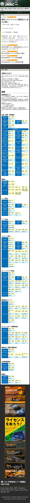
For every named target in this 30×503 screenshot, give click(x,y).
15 (18, 66)
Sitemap (3, 492)
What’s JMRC (14, 488)
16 (19, 66)
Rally (7, 490)
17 (21, 66)
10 (9, 66)
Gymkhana (22, 488)
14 (16, 66)
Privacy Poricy (23, 490)
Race (11, 490)
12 (12, 66)
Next (25, 66)
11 (10, 66)
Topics (7, 488)
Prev (4, 66)
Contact (16, 490)
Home (2, 488)
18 (23, 66)
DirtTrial (3, 490)
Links (7, 492)
